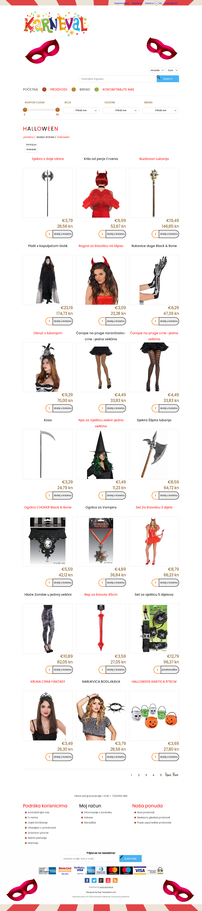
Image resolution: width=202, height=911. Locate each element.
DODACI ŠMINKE (45, 137)
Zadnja (175, 775)
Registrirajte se (121, 3)
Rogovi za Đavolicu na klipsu (101, 246)
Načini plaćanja (37, 838)
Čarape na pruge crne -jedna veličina (154, 336)
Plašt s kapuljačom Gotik (48, 246)
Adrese (88, 817)
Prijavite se (137, 3)
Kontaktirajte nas (38, 812)
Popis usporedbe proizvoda (154, 822)
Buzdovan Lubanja (154, 159)
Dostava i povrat (38, 833)
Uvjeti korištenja (38, 822)
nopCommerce (106, 887)
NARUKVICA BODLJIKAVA (101, 681)
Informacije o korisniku (98, 812)
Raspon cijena (35, 102)
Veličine (109, 102)
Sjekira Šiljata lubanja (154, 420)
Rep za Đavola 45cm (101, 594)
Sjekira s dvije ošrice (48, 159)
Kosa (48, 420)
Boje (68, 102)
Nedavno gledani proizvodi (153, 817)
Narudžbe (90, 822)
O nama (33, 817)
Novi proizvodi (145, 812)
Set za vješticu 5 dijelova (154, 594)
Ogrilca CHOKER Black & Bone (47, 507)
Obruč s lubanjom (47, 333)
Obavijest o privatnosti (42, 828)
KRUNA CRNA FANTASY (47, 681)
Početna (28, 137)
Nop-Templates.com (107, 892)
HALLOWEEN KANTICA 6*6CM (154, 681)
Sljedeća (168, 775)
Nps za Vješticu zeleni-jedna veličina (101, 423)
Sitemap (33, 843)
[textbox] (125, 78)
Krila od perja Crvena (101, 159)
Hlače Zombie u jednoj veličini (47, 594)
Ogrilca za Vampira (101, 507)
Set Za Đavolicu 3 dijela (154, 507)
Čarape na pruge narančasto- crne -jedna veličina (101, 336)
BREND (148, 102)
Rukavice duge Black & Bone (154, 246)
